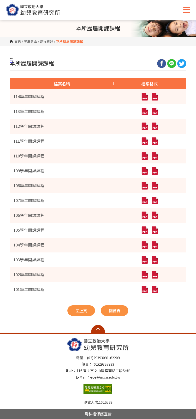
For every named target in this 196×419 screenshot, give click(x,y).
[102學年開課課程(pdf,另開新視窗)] (144, 275)
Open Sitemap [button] (98, 329)
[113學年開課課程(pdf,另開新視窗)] (144, 111)
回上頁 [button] (81, 310)
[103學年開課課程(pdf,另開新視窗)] (144, 260)
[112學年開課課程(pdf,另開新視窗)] (144, 126)
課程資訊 (46, 41)
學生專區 (30, 41)
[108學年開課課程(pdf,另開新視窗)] (144, 186)
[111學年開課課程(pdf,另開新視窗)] (144, 141)
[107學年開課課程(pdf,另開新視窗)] (144, 200)
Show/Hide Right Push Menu (186, 10)
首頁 (17, 41)
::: (11, 57)
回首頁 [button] (114, 310)
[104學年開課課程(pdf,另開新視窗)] (144, 245)
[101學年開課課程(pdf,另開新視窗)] (144, 289)
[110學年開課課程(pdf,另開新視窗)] (144, 156)
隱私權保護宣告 (98, 414)
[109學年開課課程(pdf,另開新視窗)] (144, 171)
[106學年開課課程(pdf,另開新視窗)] (144, 215)
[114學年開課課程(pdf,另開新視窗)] (144, 97)
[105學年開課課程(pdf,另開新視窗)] (144, 230)
